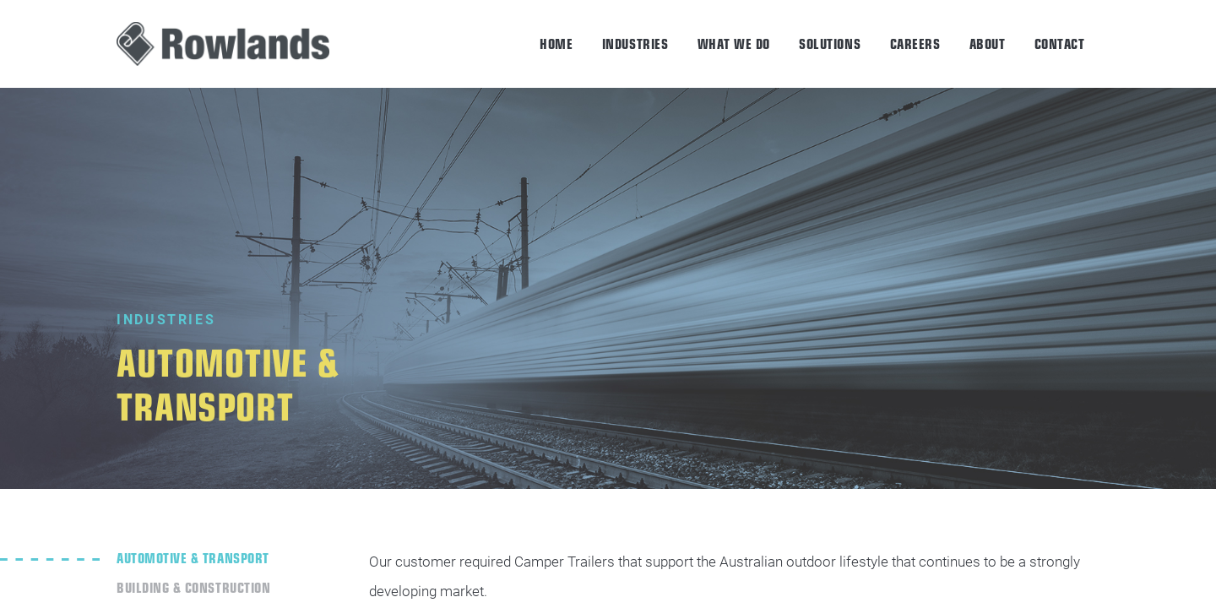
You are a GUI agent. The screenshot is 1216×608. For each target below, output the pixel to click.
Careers (915, 43)
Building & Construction (193, 587)
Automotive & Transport (193, 557)
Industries (635, 43)
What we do (734, 43)
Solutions (829, 43)
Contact (1059, 43)
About (987, 43)
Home (556, 43)
